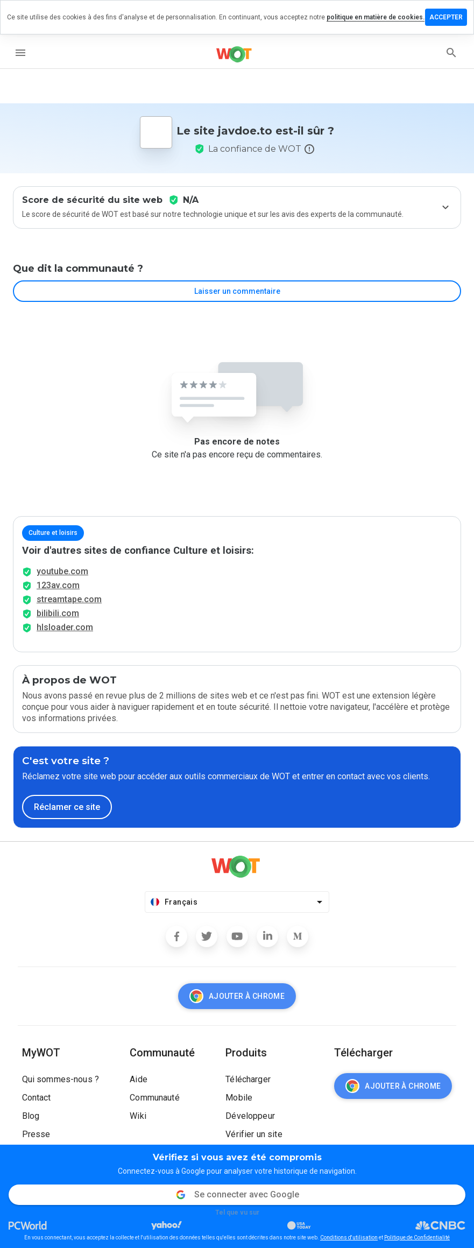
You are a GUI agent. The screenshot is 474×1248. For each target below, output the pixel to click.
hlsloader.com (65, 627)
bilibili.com (58, 613)
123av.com (58, 585)
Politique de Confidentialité (417, 1237)
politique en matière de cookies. (376, 17)
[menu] (20, 53)
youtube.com (62, 571)
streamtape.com (69, 599)
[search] (451, 53)
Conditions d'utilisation (349, 1237)
